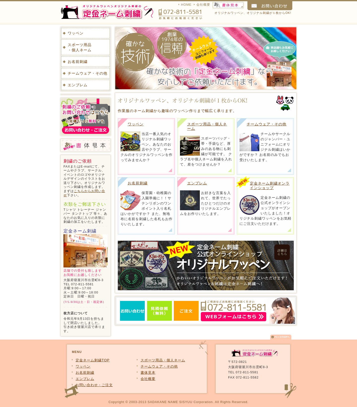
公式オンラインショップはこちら (289, 230)
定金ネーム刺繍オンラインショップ (270, 185)
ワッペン (136, 124)
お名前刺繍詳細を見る (170, 230)
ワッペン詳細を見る (170, 170)
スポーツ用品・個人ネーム (79, 47)
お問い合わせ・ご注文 (94, 385)
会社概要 (203, 4)
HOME (186, 4)
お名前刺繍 (138, 183)
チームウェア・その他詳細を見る (289, 170)
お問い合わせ (269, 5)
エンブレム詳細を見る (230, 230)
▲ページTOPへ (280, 338)
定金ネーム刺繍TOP (93, 360)
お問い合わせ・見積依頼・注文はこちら (205, 310)
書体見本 (230, 5)
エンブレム (197, 183)
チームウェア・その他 (266, 124)
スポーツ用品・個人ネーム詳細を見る (230, 170)
